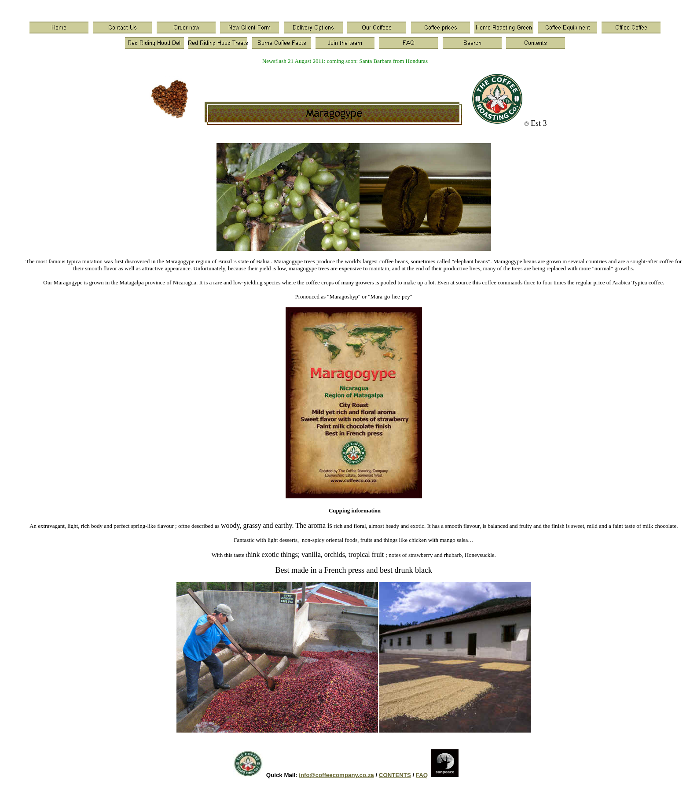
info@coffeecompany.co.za (336, 775)
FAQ (422, 775)
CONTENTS (395, 775)
